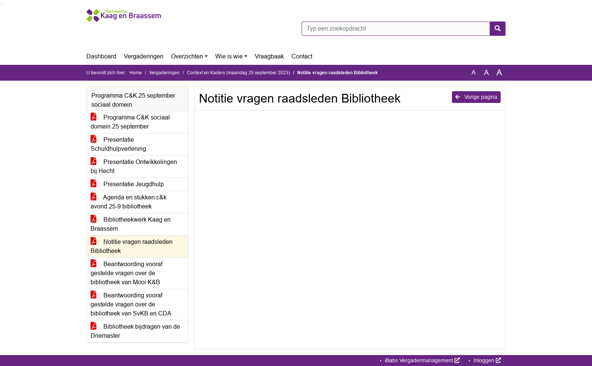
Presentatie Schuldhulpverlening (118, 144)
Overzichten (187, 56)
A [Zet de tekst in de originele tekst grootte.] (474, 72)
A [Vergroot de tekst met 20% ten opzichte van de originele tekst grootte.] (486, 73)
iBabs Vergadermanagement (421, 360)
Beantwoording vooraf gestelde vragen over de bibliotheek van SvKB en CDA (131, 304)
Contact (301, 56)
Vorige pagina (476, 97)
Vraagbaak (269, 56)
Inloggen (486, 360)
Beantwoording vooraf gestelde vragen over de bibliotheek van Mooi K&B (126, 273)
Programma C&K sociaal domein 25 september (130, 122)
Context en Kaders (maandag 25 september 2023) (238, 72)
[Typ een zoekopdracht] (404, 28)
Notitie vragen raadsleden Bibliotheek (132, 246)
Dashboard (101, 56)
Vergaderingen (143, 56)
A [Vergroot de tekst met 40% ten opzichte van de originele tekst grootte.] (499, 72)
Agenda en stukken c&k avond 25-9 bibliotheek (128, 202)
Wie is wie (229, 56)
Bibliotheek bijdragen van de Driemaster (135, 331)
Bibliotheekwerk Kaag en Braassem (131, 224)
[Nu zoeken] (498, 28)
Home (136, 72)
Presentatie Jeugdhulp (127, 184)
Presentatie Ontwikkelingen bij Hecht (134, 166)
